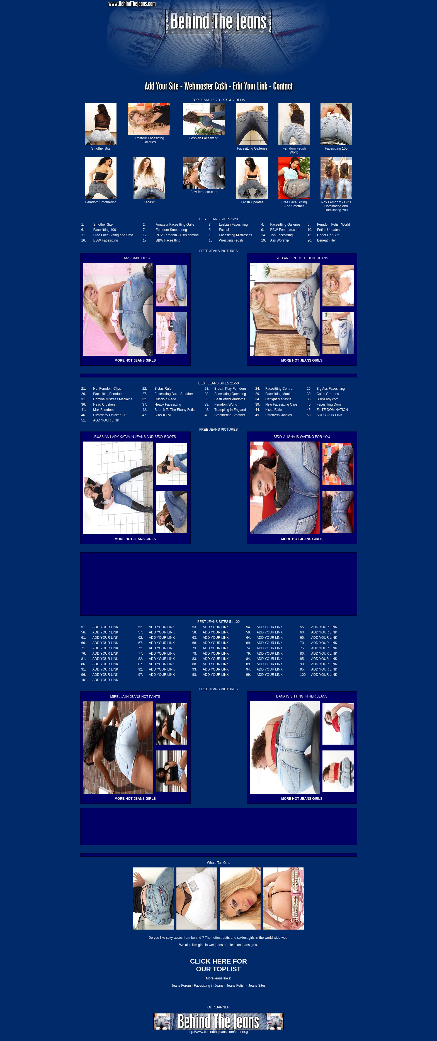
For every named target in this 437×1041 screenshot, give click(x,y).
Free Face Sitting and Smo (113, 235)
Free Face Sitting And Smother (294, 204)
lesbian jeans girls (243, 945)
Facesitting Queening (230, 394)
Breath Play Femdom (230, 389)
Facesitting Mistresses (235, 235)
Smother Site (100, 148)
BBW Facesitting (105, 240)
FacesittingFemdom (107, 394)
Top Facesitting (281, 235)
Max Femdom (103, 410)
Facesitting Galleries (252, 148)
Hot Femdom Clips (107, 389)
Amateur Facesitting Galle (175, 224)
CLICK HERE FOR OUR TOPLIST (218, 965)
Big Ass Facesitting (331, 389)
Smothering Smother (229, 415)
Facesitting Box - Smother (173, 394)
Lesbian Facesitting (204, 138)
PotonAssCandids (278, 415)
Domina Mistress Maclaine (112, 399)
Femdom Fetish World (294, 150)
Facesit (149, 202)
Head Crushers (104, 404)
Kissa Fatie (273, 410)
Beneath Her (326, 240)
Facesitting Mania (278, 394)
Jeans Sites (257, 986)
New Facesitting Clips (281, 404)
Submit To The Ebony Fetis (174, 410)
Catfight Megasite (278, 399)
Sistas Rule (162, 389)
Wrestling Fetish (231, 240)
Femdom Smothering (100, 202)
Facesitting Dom (329, 404)
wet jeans (216, 945)
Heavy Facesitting (167, 404)
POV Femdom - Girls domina (177, 235)
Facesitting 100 (336, 148)
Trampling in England (230, 410)
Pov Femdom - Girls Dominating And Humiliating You (336, 206)
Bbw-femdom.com (203, 192)
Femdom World (225, 404)
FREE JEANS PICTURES (218, 429)
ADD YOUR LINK (330, 415)
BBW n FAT (163, 415)
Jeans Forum (181, 986)
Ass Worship (279, 240)
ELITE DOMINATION (332, 410)
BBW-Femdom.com (284, 230)
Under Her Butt (328, 235)
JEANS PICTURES (214, 100)
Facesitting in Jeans (209, 986)
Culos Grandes (328, 394)
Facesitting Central (279, 389)
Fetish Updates (252, 202)
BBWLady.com (327, 399)
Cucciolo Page (165, 399)
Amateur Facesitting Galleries (149, 140)
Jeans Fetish (235, 986)
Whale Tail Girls (218, 863)
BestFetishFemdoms (229, 399)
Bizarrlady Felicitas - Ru (110, 415)
